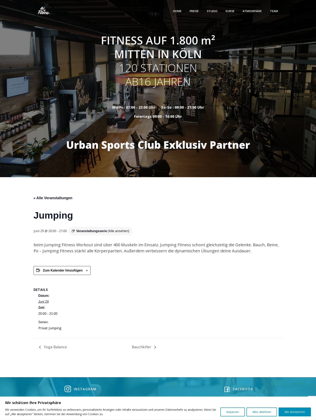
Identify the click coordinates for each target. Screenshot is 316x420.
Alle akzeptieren (294, 412)
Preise (194, 11)
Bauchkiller (142, 347)
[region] (158, 408)
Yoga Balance (55, 347)
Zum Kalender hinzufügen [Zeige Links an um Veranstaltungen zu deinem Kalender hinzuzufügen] (62, 271)
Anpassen (232, 412)
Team (275, 11)
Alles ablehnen (261, 412)
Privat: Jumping (49, 329)
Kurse (230, 11)
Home (178, 11)
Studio (212, 11)
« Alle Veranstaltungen (53, 199)
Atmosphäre (252, 11)
